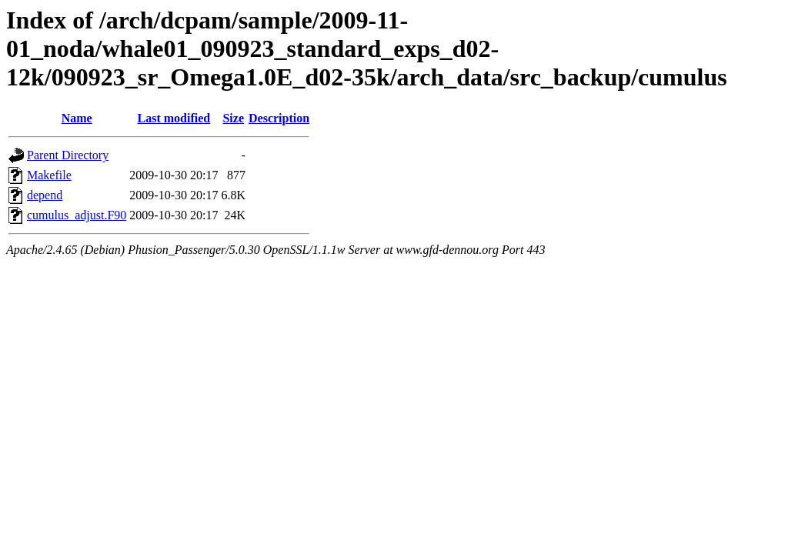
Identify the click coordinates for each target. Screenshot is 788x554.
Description (279, 118)
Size (233, 118)
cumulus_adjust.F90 (76, 215)
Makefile (49, 175)
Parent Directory (68, 155)
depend (44, 195)
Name (77, 118)
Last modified (174, 118)
